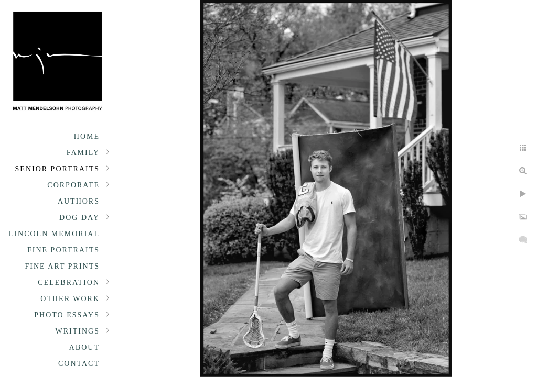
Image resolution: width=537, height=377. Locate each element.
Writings (78, 331)
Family (83, 153)
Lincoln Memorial (54, 234)
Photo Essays (67, 315)
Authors (79, 201)
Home (87, 136)
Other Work (70, 299)
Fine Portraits (63, 250)
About (84, 347)
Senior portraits (57, 169)
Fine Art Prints (62, 266)
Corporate (73, 185)
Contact (79, 364)
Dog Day (79, 217)
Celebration (69, 282)
